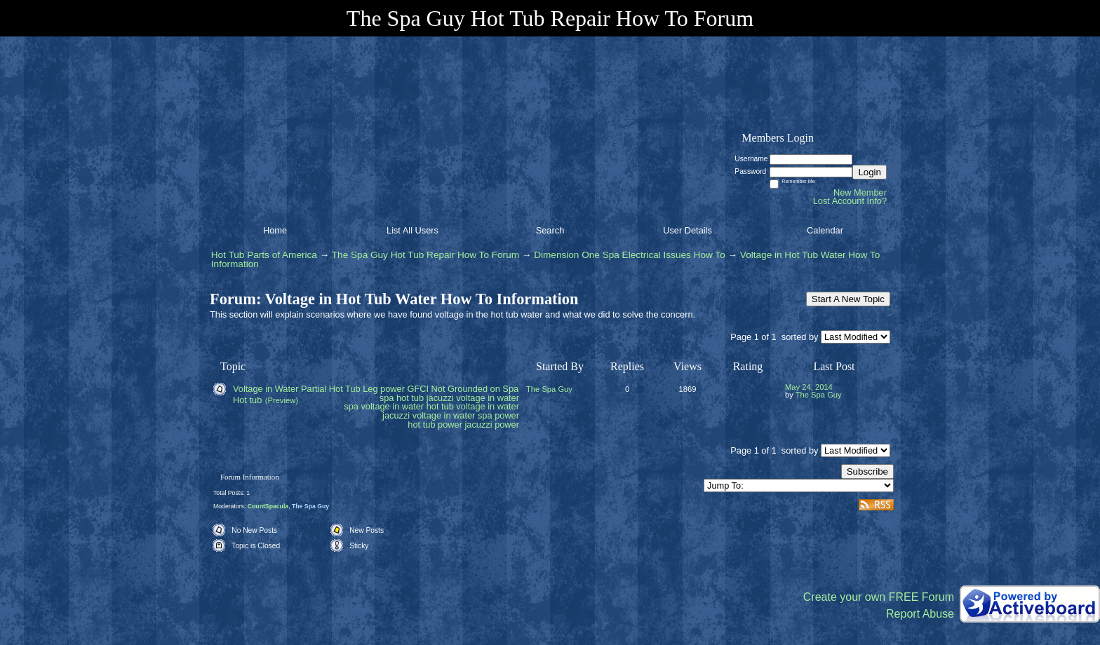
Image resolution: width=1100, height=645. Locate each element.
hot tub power (435, 424)
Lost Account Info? (850, 201)
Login (869, 172)
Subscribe (867, 471)
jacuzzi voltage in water (428, 415)
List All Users (412, 230)
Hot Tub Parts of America (264, 255)
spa (387, 398)
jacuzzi (440, 398)
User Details (687, 230)
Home (275, 230)
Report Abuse (920, 614)
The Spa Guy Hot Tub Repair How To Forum (425, 255)
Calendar (825, 230)
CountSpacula (268, 506)
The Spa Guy (549, 389)
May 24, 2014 (809, 387)
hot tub (410, 398)
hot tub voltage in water (473, 406)
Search (550, 230)
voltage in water (487, 398)
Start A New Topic (848, 299)
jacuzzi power (491, 424)
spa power (498, 415)
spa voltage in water (384, 406)
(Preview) (281, 400)
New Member (860, 192)
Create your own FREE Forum (878, 597)
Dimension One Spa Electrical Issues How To (629, 255)
